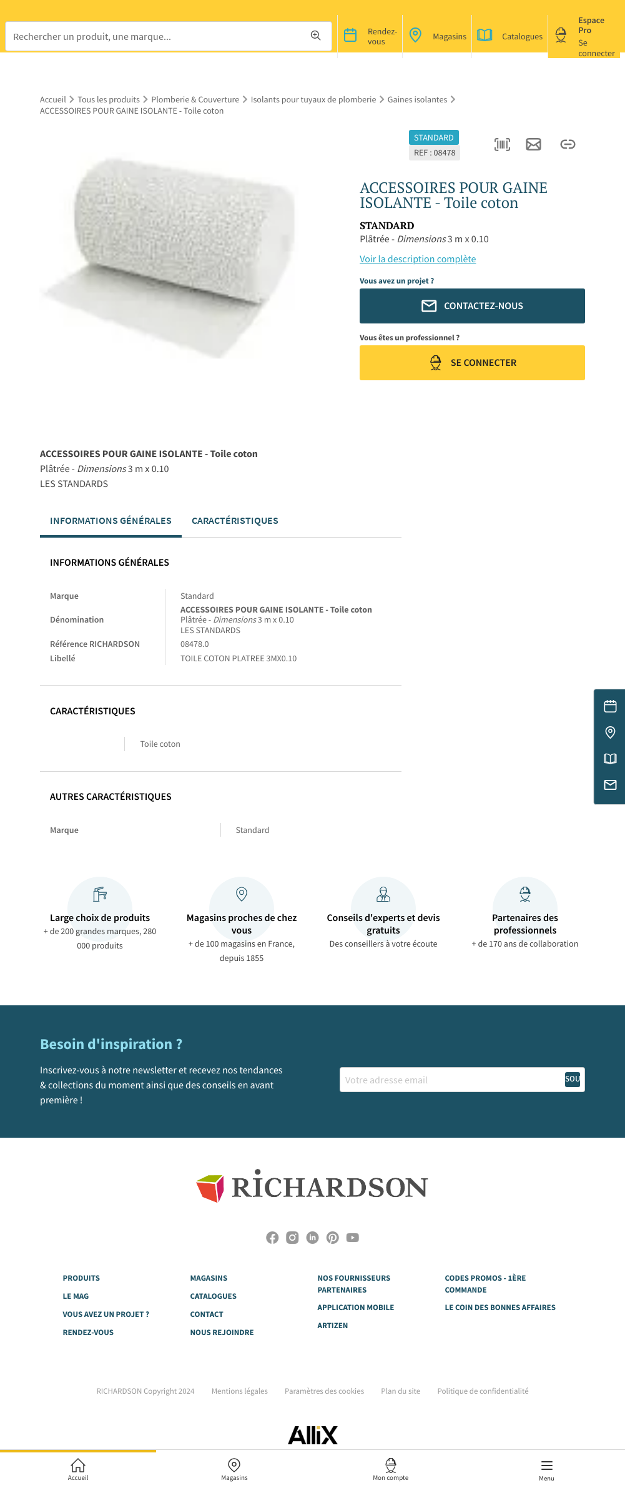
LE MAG (76, 1296)
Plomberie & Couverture (195, 99)
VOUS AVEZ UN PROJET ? (106, 1314)
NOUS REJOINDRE (222, 1332)
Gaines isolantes (417, 99)
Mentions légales (240, 1391)
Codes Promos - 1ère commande (485, 1283)
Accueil (53, 99)
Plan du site (400, 1391)
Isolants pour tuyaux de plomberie (313, 99)
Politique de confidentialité (482, 1391)
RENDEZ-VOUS (88, 1332)
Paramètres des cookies (324, 1391)
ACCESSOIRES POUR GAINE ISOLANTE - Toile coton (132, 110)
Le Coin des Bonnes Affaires (500, 1307)
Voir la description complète (418, 259)
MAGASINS (209, 1278)
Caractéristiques (235, 520)
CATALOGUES (213, 1296)
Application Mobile (356, 1307)
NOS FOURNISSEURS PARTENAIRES (354, 1283)
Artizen (333, 1325)
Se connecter (472, 362)
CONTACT (207, 1314)
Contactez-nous (472, 305)
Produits (81, 1278)
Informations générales (111, 520)
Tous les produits (108, 99)
